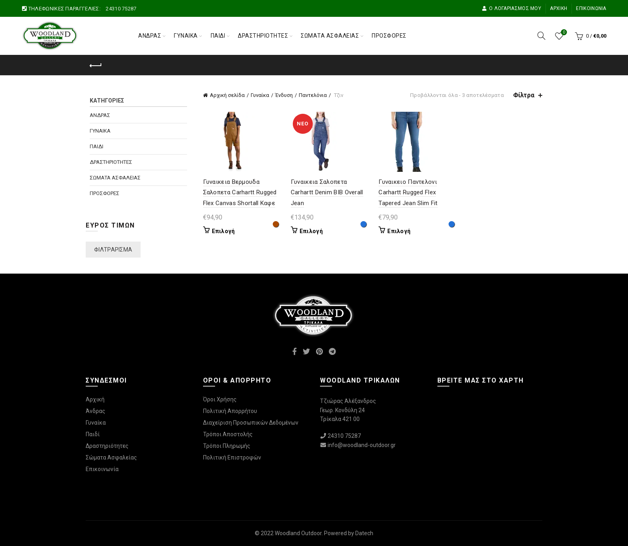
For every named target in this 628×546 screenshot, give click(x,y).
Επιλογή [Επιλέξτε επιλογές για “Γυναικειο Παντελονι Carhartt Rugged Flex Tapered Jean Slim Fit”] (399, 231)
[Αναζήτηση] (541, 36)
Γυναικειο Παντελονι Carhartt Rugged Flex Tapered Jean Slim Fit (407, 192)
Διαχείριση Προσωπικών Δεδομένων (250, 422)
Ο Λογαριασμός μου (511, 8)
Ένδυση (284, 95)
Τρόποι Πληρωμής (226, 446)
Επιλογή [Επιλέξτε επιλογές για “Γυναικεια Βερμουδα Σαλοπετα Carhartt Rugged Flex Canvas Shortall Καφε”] (223, 231)
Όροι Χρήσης (220, 399)
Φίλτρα (523, 95)
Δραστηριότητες (263, 35)
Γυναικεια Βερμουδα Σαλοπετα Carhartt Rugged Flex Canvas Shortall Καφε (240, 192)
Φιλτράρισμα (113, 249)
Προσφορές (389, 35)
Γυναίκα (186, 35)
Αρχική (558, 8)
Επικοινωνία (591, 8)
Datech (364, 533)
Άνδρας (149, 35)
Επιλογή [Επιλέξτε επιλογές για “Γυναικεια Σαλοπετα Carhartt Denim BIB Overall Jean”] (311, 231)
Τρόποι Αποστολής (228, 434)
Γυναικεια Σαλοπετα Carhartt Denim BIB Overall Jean (327, 192)
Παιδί (218, 35)
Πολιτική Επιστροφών (232, 457)
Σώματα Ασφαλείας (330, 35)
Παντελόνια (313, 95)
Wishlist (563, 32)
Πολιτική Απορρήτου (230, 411)
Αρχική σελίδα (227, 95)
